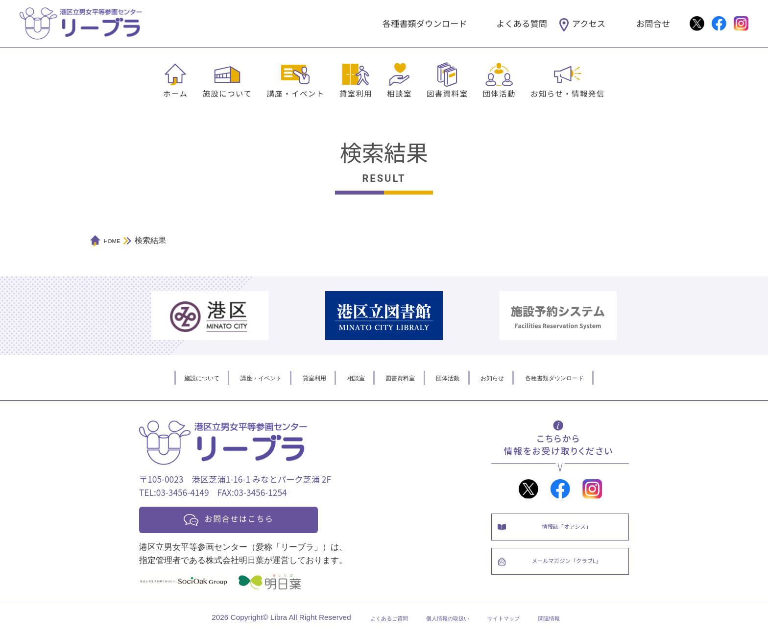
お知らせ (515, 377)
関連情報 (574, 621)
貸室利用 (356, 93)
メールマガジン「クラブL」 (570, 570)
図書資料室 (447, 93)
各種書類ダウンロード (425, 23)
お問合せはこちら (248, 520)
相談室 (399, 93)
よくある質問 (521, 23)
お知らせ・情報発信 (567, 93)
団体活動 (499, 93)
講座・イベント (295, 93)
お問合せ (653, 23)
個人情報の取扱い (444, 621)
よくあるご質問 (367, 621)
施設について (227, 93)
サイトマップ (517, 621)
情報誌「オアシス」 (570, 529)
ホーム (175, 93)
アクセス (588, 23)
